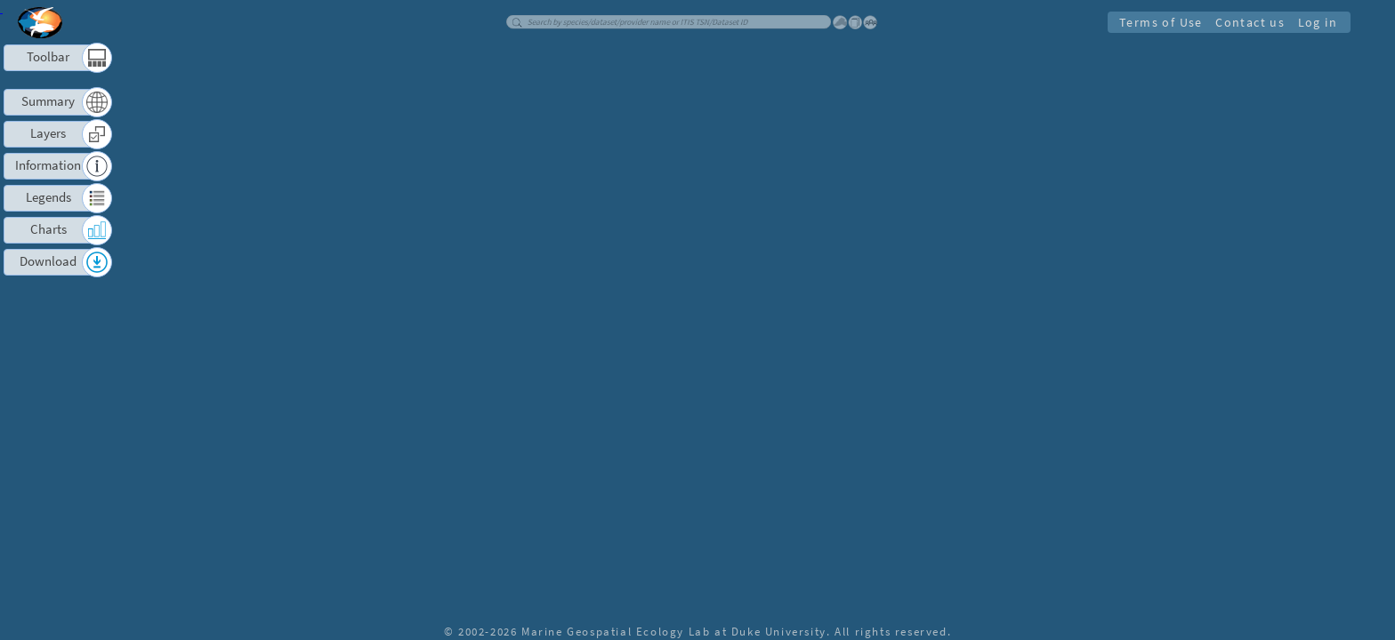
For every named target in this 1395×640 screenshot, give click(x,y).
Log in (1317, 22)
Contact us (1250, 22)
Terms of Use (1160, 22)
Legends (48, 196)
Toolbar (48, 56)
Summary (48, 100)
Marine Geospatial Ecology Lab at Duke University (674, 631)
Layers (48, 132)
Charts (48, 228)
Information (48, 164)
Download (48, 260)
